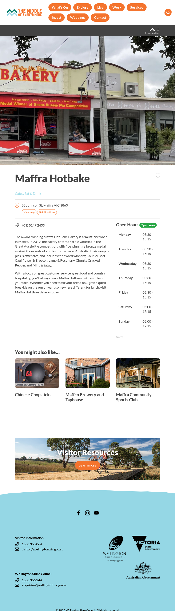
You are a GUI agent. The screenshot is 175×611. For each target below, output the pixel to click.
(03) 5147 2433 (30, 225)
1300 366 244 (28, 580)
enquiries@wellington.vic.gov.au (41, 585)
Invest (56, 17)
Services (136, 7)
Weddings (77, 17)
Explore (82, 7)
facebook (78, 513)
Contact (100, 17)
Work (116, 7)
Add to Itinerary (158, 176)
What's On (60, 7)
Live (100, 7)
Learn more (87, 465)
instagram (87, 513)
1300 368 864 (28, 544)
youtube (96, 513)
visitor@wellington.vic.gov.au (39, 549)
